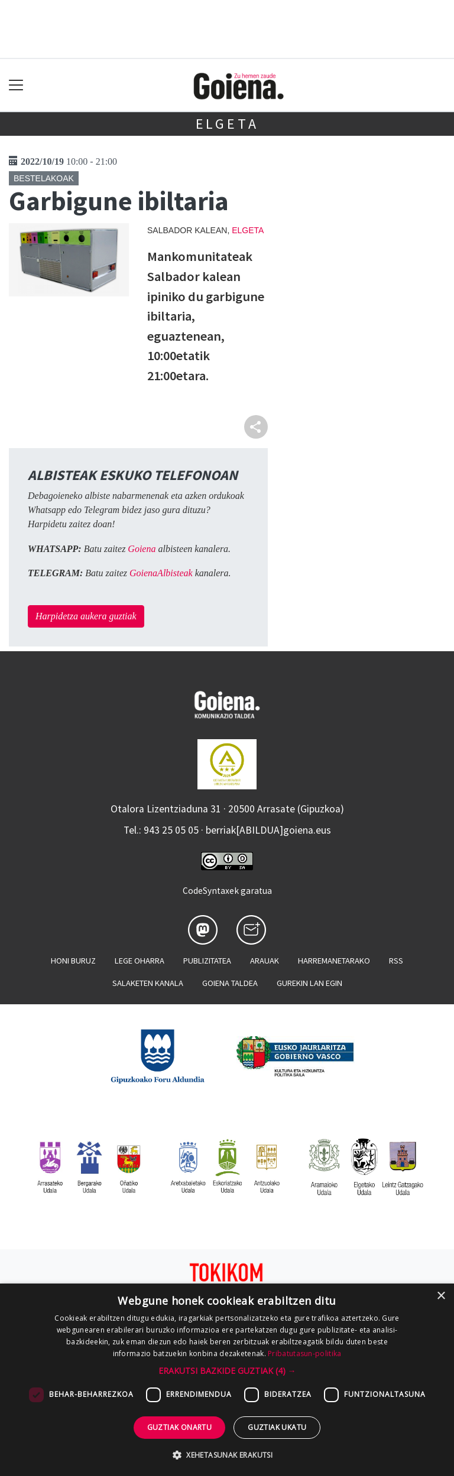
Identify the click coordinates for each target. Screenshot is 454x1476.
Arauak (264, 960)
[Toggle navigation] (16, 85)
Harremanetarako (334, 960)
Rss (396, 960)
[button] (227, 1370)
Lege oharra (139, 960)
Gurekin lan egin (309, 983)
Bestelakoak (44, 178)
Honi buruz (73, 960)
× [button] (440, 1296)
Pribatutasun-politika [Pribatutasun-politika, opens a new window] (304, 1353)
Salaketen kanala (147, 983)
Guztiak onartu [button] (179, 1427)
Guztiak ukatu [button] (277, 1427)
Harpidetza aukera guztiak (86, 616)
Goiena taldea (230, 983)
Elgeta (227, 124)
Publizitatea (207, 960)
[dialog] (227, 1380)
